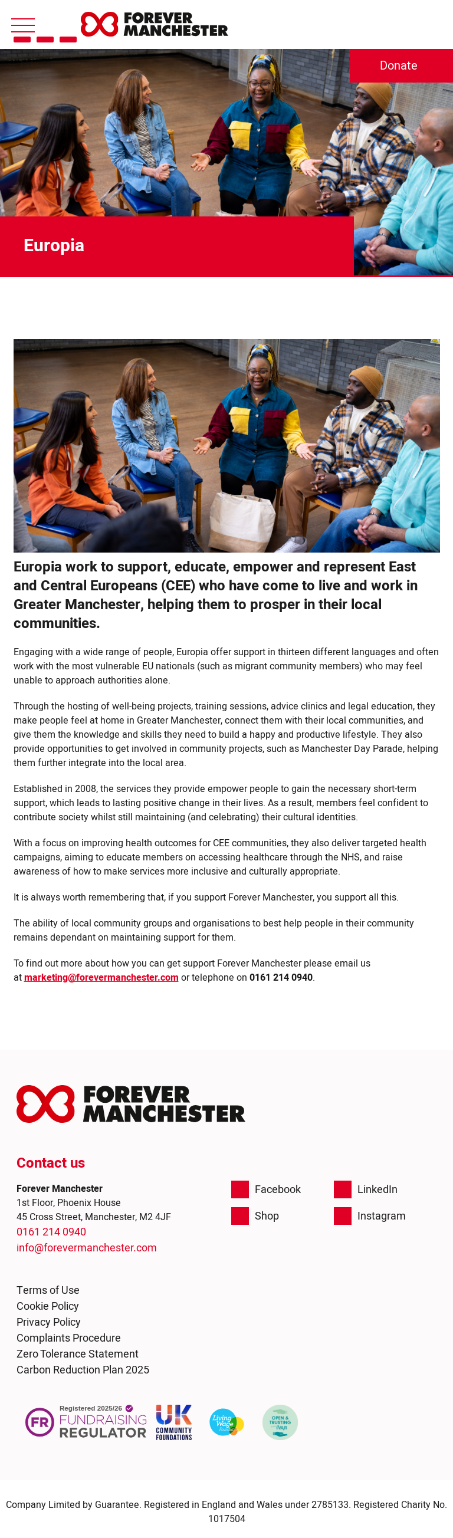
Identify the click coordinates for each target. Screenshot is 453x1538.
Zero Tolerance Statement (78, 1354)
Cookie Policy (48, 1306)
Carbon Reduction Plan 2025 (83, 1370)
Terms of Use (48, 1291)
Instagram (370, 1216)
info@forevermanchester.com (87, 1248)
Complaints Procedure (69, 1338)
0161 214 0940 (51, 1232)
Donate (399, 65)
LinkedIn (366, 1189)
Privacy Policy (49, 1322)
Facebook (266, 1189)
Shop (255, 1216)
